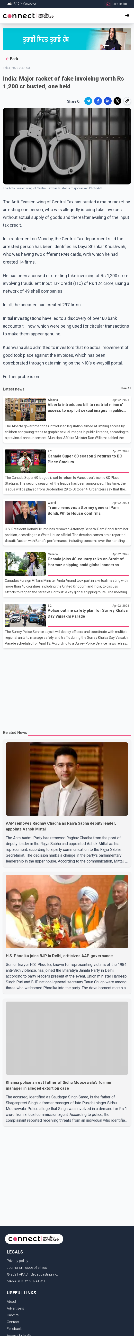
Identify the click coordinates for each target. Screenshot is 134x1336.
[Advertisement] (67, 687)
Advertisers (15, 1308)
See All (126, 388)
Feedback (14, 1329)
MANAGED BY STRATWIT (26, 1281)
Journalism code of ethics (27, 1268)
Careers (13, 1315)
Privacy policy (17, 1261)
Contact (13, 1322)
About (11, 1301)
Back (11, 59)
